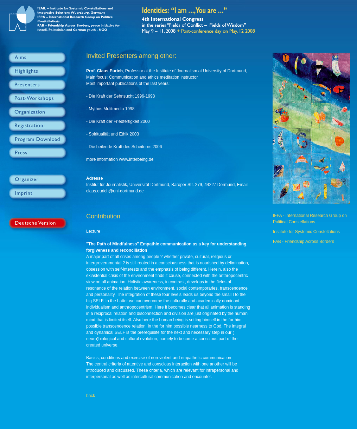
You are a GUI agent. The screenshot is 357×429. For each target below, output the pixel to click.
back (90, 395)
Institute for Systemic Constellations (306, 231)
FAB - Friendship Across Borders (303, 241)
